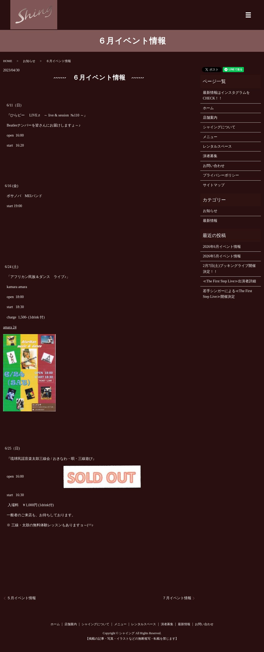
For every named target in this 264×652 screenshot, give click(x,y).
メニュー (210, 137)
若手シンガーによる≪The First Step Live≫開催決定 (227, 294)
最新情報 (210, 221)
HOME (7, 61)
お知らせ (29, 61)
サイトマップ (214, 185)
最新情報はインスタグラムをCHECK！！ (226, 95)
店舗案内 (210, 118)
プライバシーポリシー (221, 175)
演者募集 (210, 156)
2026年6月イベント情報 (222, 247)
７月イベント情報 (176, 598)
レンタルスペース (217, 146)
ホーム (208, 108)
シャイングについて (219, 127)
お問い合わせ (214, 166)
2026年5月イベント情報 (222, 256)
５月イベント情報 (21, 598)
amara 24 (9, 327)
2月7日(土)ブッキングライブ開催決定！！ (229, 268)
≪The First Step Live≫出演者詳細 (229, 281)
